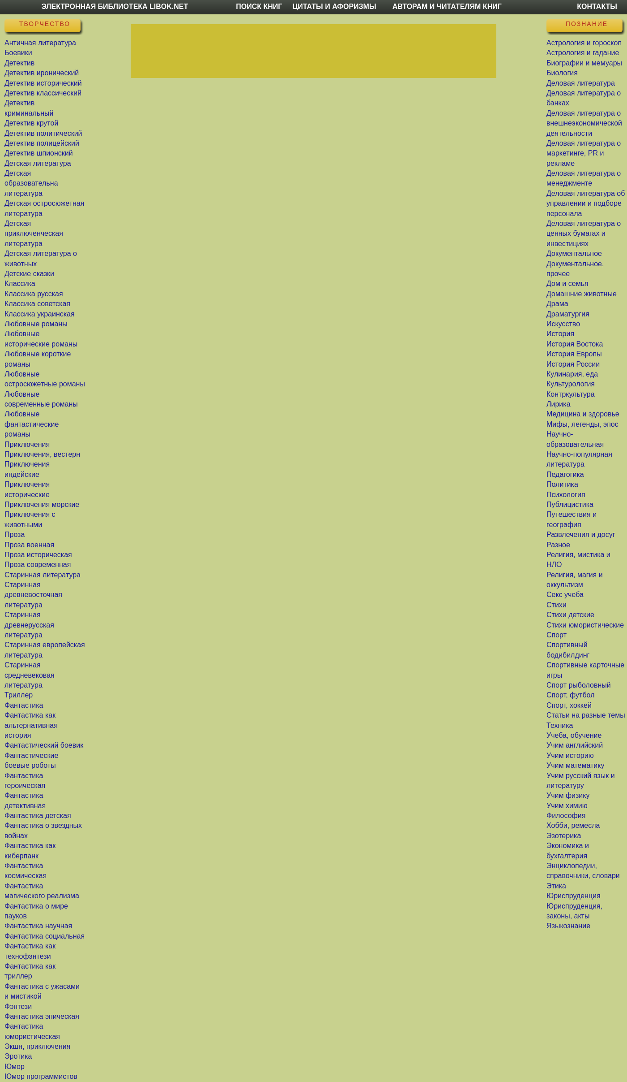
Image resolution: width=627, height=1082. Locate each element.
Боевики (18, 52)
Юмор (14, 1066)
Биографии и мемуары (584, 63)
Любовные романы (36, 324)
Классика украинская (39, 314)
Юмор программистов (40, 1076)
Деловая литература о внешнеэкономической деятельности (584, 123)
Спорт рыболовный (578, 685)
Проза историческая (38, 554)
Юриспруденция (573, 896)
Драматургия (567, 314)
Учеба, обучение (573, 735)
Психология (565, 494)
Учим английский (574, 745)
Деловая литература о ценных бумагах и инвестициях (583, 233)
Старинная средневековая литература (29, 675)
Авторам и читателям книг (447, 6)
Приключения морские (41, 504)
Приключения (27, 444)
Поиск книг (259, 6)
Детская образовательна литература (31, 183)
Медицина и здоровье (582, 414)
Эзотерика (563, 836)
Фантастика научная (38, 926)
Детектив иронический (41, 73)
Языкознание (568, 926)
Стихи (556, 605)
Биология (562, 73)
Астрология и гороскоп (584, 43)
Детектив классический (42, 93)
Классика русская (33, 294)
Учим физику (567, 795)
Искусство (563, 324)
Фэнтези (18, 1006)
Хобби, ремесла (573, 825)
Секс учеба (565, 594)
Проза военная (29, 545)
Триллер (18, 695)
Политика (562, 484)
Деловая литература (580, 83)
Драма (557, 303)
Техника (559, 725)
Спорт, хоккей (569, 705)
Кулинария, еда (572, 374)
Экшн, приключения (37, 1046)
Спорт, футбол (570, 695)
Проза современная (37, 564)
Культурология (570, 384)
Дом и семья (567, 283)
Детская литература (37, 163)
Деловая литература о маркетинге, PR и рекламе (583, 153)
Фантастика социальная (44, 936)
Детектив (19, 63)
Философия (565, 815)
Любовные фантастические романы (31, 424)
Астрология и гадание (582, 52)
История (560, 334)
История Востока (574, 344)
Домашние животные (581, 294)
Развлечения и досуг (580, 534)
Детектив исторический (43, 83)
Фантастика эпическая (41, 1016)
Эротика (18, 1056)
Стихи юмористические (585, 625)
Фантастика (23, 705)
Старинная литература (42, 575)
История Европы (574, 354)
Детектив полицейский (41, 143)
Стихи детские (570, 615)
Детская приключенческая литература (33, 233)
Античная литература (40, 43)
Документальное (574, 253)
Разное (558, 545)
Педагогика (565, 474)
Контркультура (570, 394)
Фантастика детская (37, 815)
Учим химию (567, 805)
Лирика (558, 404)
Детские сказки (29, 273)
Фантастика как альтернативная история (31, 725)
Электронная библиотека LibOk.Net (114, 6)
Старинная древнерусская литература (29, 625)
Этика (556, 886)
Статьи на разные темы (585, 715)
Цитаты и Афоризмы (334, 6)
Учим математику (575, 765)
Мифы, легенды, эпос (582, 424)
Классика (19, 283)
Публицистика (569, 504)
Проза (14, 534)
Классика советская (37, 303)
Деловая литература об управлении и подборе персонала (585, 203)
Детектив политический (43, 133)
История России (573, 364)
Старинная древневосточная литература (33, 595)
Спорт (556, 635)
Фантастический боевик (43, 745)
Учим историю (570, 755)
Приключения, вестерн (42, 454)
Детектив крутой (31, 123)
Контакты (597, 6)
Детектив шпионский (38, 153)
